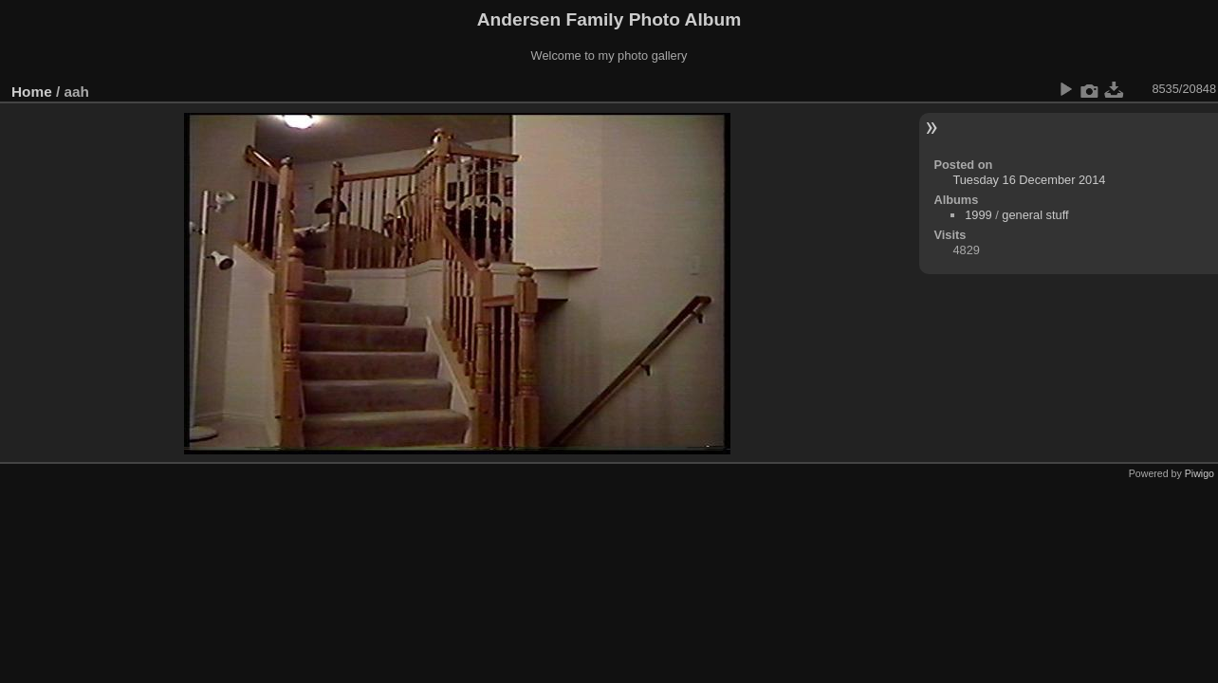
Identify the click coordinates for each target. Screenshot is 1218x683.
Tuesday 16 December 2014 (1028, 180)
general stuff (1035, 215)
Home (31, 91)
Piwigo (1199, 473)
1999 (978, 215)
